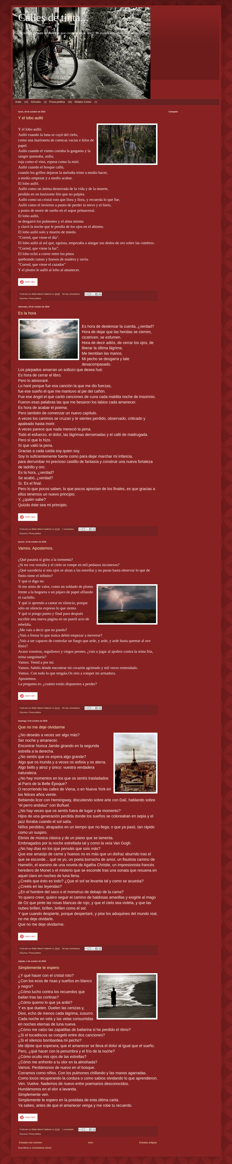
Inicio (90, 1142)
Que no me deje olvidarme (41, 727)
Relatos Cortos (82, 101)
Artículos (36, 101)
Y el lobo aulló (30, 118)
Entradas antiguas (148, 1142)
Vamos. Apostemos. (35, 548)
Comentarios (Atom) (41, 1148)
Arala (18, 101)
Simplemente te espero (38, 967)
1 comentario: (68, 529)
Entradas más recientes (30, 1142)
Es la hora (27, 313)
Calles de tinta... (53, 17)
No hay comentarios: (71, 294)
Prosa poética (57, 101)
